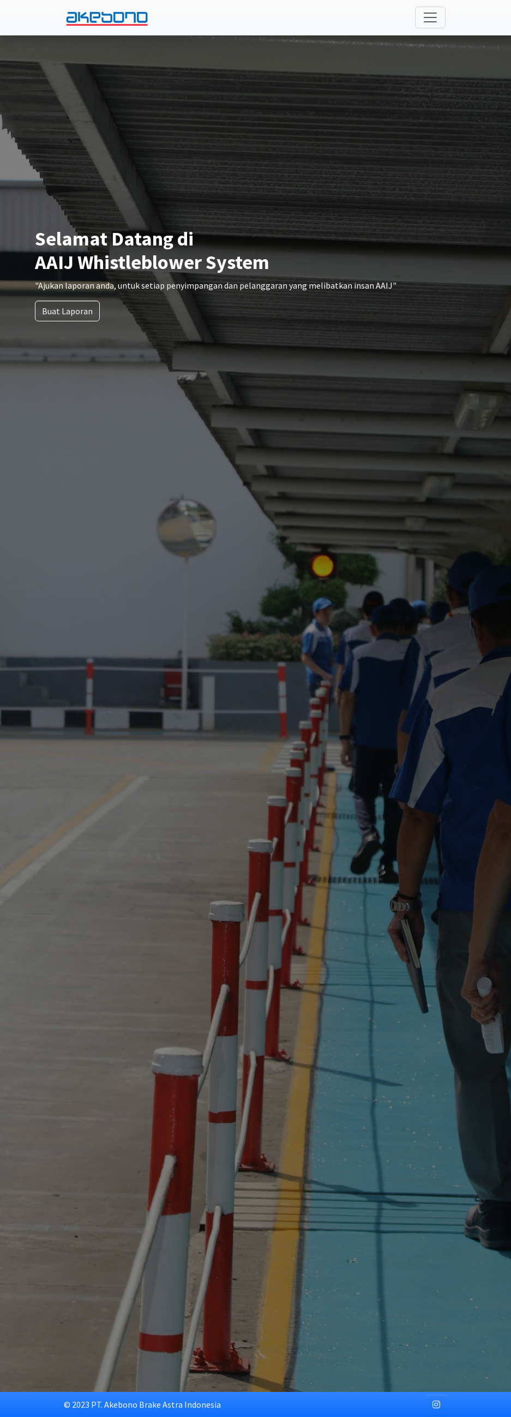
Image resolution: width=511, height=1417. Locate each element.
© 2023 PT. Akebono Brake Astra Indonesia (142, 1404)
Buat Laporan (67, 311)
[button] (436, 1404)
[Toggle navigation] (430, 17)
